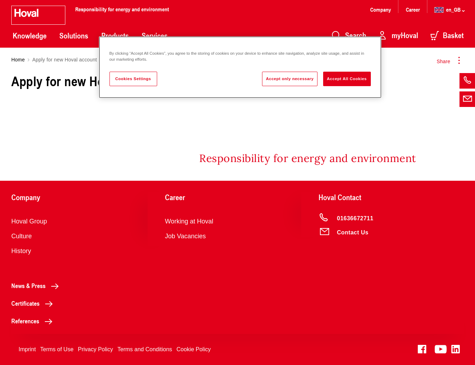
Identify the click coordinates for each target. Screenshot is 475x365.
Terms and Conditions (145, 349)
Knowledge (30, 35)
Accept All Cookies (347, 79)
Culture (21, 236)
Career (413, 9)
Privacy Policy (95, 349)
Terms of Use (56, 349)
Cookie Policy (194, 349)
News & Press (37, 285)
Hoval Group (29, 221)
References (33, 320)
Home (18, 59)
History (21, 251)
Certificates (34, 303)
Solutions (73, 35)
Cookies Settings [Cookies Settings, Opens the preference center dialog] (133, 79)
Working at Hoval (189, 221)
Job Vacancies (185, 236)
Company (381, 9)
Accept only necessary (290, 79)
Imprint (27, 349)
